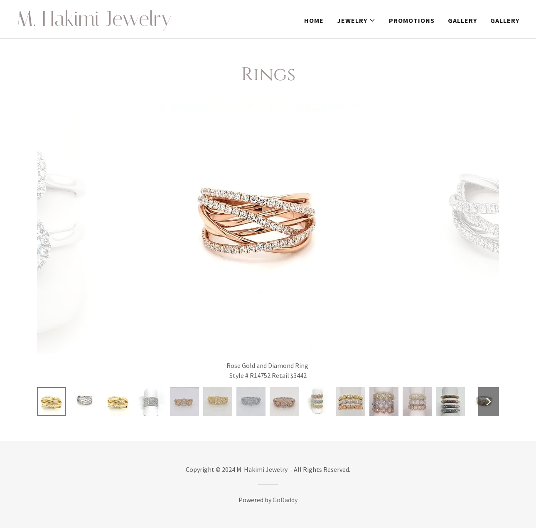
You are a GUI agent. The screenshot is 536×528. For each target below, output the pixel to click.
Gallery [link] (462, 20)
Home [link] (314, 20)
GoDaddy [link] (285, 500)
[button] (356, 20)
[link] (105, 23)
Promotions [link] (412, 20)
